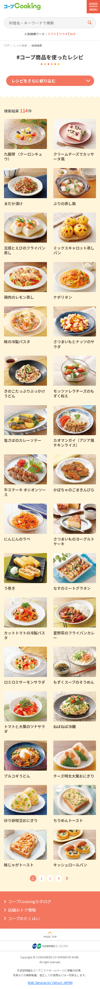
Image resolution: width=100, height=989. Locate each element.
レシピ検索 (20, 45)
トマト (52, 34)
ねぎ (73, 34)
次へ (67, 878)
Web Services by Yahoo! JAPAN (50, 982)
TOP (6, 45)
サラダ (63, 34)
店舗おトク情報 (22, 910)
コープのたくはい (24, 918)
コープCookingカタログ (29, 901)
